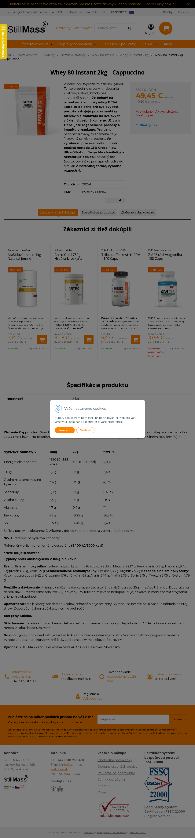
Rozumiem (64, 430)
